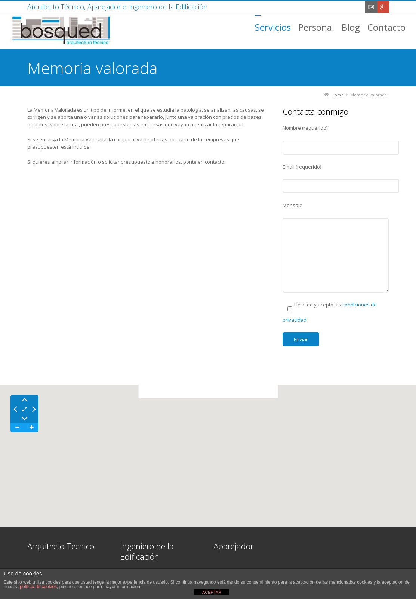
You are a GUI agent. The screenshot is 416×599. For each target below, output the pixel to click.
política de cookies (38, 586)
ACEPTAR (211, 592)
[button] (208, 449)
